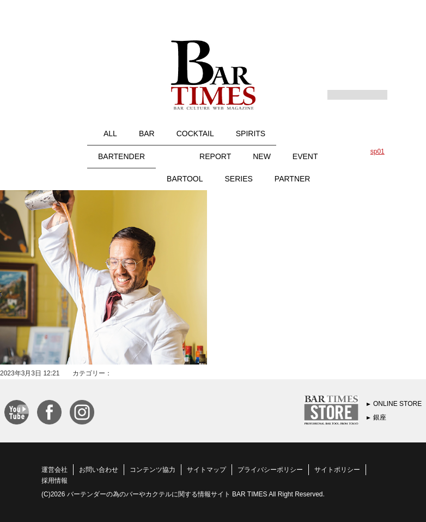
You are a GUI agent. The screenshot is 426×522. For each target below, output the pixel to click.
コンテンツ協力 (152, 470)
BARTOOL (185, 178)
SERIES (239, 178)
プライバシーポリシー (270, 470)
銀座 (379, 417)
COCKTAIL (195, 133)
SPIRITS (250, 133)
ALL (110, 133)
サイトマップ (206, 470)
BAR (147, 133)
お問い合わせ (98, 470)
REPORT (215, 156)
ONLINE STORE (397, 404)
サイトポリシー (337, 470)
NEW (262, 156)
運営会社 (54, 470)
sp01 (377, 151)
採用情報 (54, 480)
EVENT (305, 156)
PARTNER (293, 178)
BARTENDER (121, 156)
